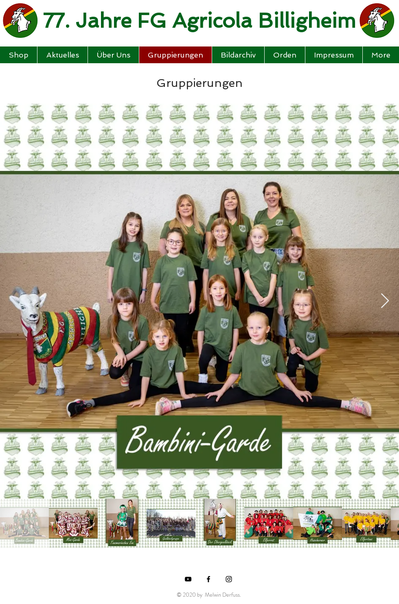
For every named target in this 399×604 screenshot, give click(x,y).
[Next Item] (385, 301)
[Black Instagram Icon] (229, 579)
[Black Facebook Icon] (208, 579)
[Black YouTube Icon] (188, 579)
